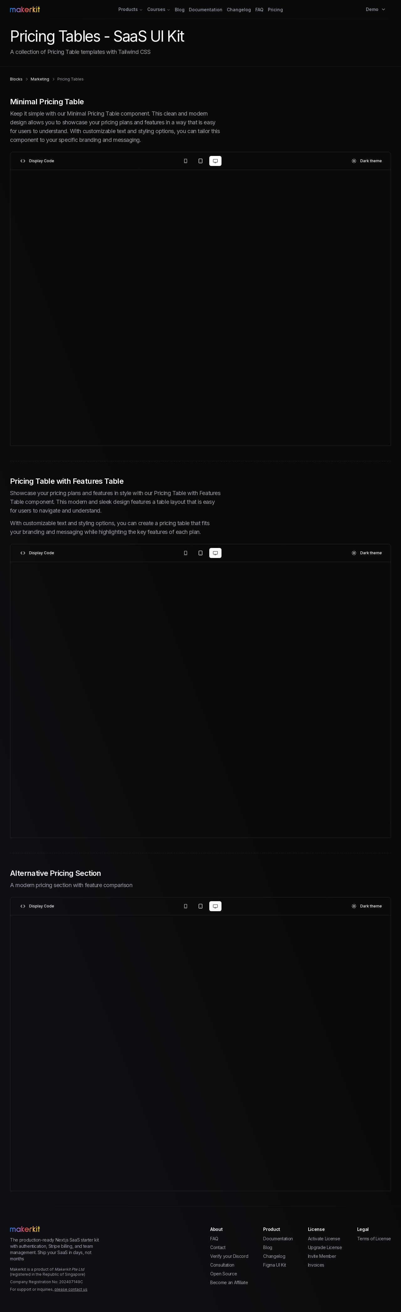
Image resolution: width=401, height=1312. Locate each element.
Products (130, 9)
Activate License (324, 1238)
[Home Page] (73, 9)
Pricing (275, 9)
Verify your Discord (229, 1256)
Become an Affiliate (229, 1282)
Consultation (222, 1265)
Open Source (223, 1273)
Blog (180, 9)
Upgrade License (325, 1247)
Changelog (239, 9)
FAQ (259, 9)
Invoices (316, 1265)
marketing (40, 79)
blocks (16, 79)
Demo (376, 9)
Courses (158, 9)
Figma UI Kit (274, 1265)
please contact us (71, 1289)
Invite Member (322, 1256)
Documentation (205, 9)
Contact (218, 1247)
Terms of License (374, 1238)
